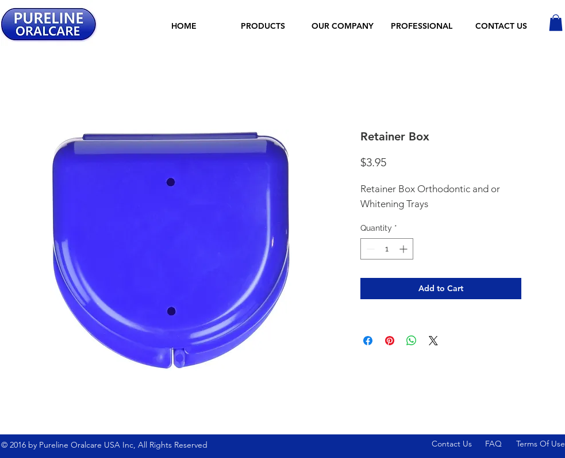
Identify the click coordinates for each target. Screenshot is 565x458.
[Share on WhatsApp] (411, 341)
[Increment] (404, 249)
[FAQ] (500, 444)
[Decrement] (369, 249)
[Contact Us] (454, 444)
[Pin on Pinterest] (390, 341)
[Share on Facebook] (368, 341)
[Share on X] (433, 341)
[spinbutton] (386, 249)
